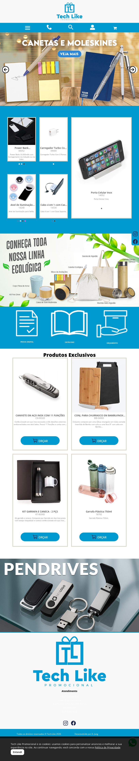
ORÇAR (40, 440)
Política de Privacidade (107, 747)
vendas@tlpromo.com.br (69, 700)
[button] (4, 69)
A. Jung (95, 734)
